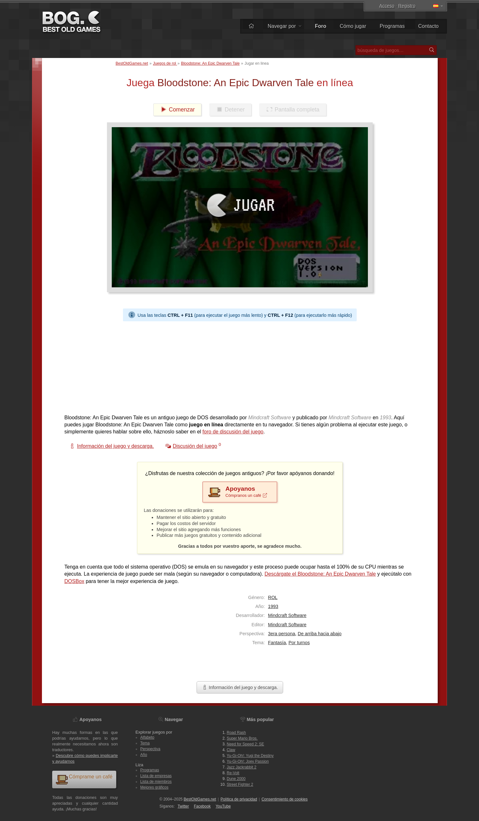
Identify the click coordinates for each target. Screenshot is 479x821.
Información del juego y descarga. (240, 687)
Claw (231, 750)
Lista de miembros (156, 781)
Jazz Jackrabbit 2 (241, 767)
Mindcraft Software (287, 615)
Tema (145, 743)
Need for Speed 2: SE (245, 744)
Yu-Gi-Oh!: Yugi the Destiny (250, 755)
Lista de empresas (156, 776)
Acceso (386, 5)
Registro (407, 5)
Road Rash (236, 732)
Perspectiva (150, 749)
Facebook (202, 806)
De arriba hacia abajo (320, 633)
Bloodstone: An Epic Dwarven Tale (210, 63)
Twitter (183, 806)
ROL (273, 597)
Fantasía (277, 642)
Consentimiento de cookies (285, 799)
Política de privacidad (239, 799)
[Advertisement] (237, 366)
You (223, 806)
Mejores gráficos (154, 787)
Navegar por (285, 26)
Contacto (428, 26)
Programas (392, 26)
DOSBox (74, 581)
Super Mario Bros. (242, 738)
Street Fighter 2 (240, 784)
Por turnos (299, 642)
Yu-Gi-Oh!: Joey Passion (248, 761)
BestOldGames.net (132, 63)
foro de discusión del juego (232, 431)
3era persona (281, 633)
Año (143, 754)
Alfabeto (147, 737)
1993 (273, 606)
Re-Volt (233, 773)
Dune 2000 (236, 778)
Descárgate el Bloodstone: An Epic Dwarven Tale (320, 574)
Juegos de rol (165, 63)
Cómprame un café (83, 779)
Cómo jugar (353, 26)
